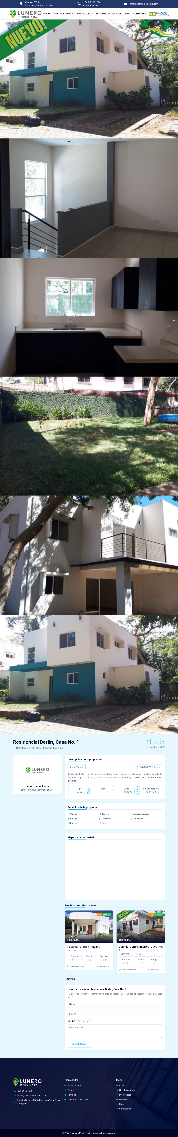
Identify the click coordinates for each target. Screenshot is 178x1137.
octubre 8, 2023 (105, 966)
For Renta (106, 914)
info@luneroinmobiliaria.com (144, 4)
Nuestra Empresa (63, 13)
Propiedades (83, 13)
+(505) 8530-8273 (91, 5)
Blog (127, 13)
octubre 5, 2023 (157, 970)
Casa (99, 914)
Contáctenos (141, 13)
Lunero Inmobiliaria (76, 966)
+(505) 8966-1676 (91, 2)
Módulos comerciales (108, 13)
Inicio (46, 13)
